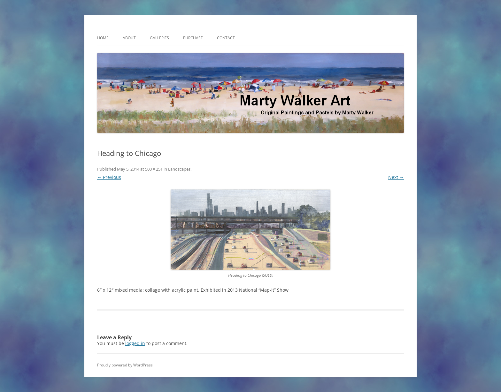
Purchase (193, 38)
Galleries (159, 38)
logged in (135, 343)
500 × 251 (154, 169)
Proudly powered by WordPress (125, 365)
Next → (396, 177)
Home (103, 38)
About (129, 38)
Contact (226, 38)
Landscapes (179, 169)
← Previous (109, 177)
